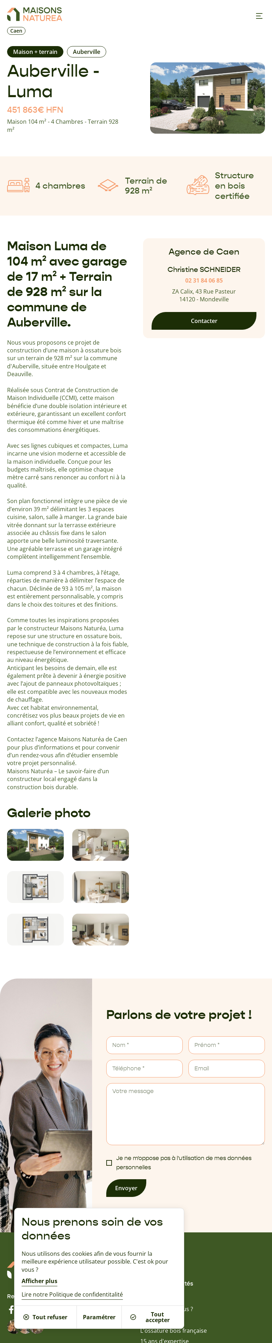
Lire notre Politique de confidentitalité (72, 1294)
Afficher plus (39, 1281)
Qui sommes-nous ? (166, 1309)
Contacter (204, 321)
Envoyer (126, 1188)
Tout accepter (149, 1317)
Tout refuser (45, 1317)
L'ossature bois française (173, 1330)
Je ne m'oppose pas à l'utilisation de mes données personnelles (183, 1163)
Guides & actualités (166, 1283)
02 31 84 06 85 (204, 280)
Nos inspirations (162, 1264)
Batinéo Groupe (161, 1320)
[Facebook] (11, 1309)
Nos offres (154, 1273)
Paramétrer (99, 1317)
